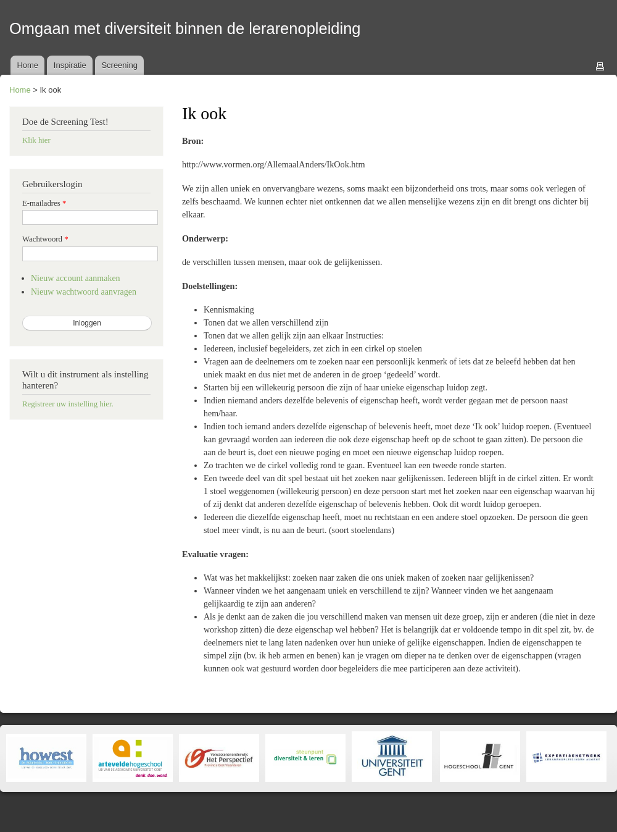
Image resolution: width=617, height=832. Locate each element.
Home (27, 65)
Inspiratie (70, 65)
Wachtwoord (45, 239)
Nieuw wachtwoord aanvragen (83, 291)
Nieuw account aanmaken (75, 278)
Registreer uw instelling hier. (68, 404)
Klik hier (36, 140)
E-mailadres (44, 203)
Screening (119, 65)
